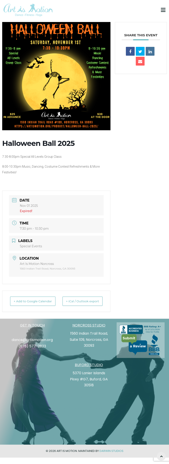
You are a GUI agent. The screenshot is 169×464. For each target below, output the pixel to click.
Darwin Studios (111, 457)
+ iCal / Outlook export (92, 304)
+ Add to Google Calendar (26, 304)
